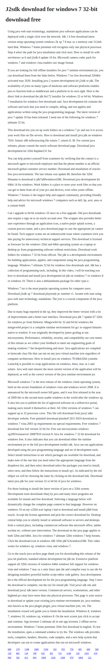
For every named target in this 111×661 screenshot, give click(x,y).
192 (55, 649)
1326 (53, 657)
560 (96, 649)
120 (77, 653)
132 (89, 657)
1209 (62, 657)
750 (71, 649)
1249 (68, 653)
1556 (46, 649)
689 (9, 649)
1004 (43, 657)
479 (71, 657)
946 (9, 657)
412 (26, 657)
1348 (26, 649)
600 (88, 649)
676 (95, 653)
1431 (86, 653)
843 (34, 657)
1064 (80, 657)
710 (59, 653)
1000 (36, 649)
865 (18, 653)
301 (51, 653)
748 (34, 653)
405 (80, 649)
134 (26, 653)
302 (18, 657)
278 (18, 649)
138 (9, 653)
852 (63, 649)
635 (43, 653)
